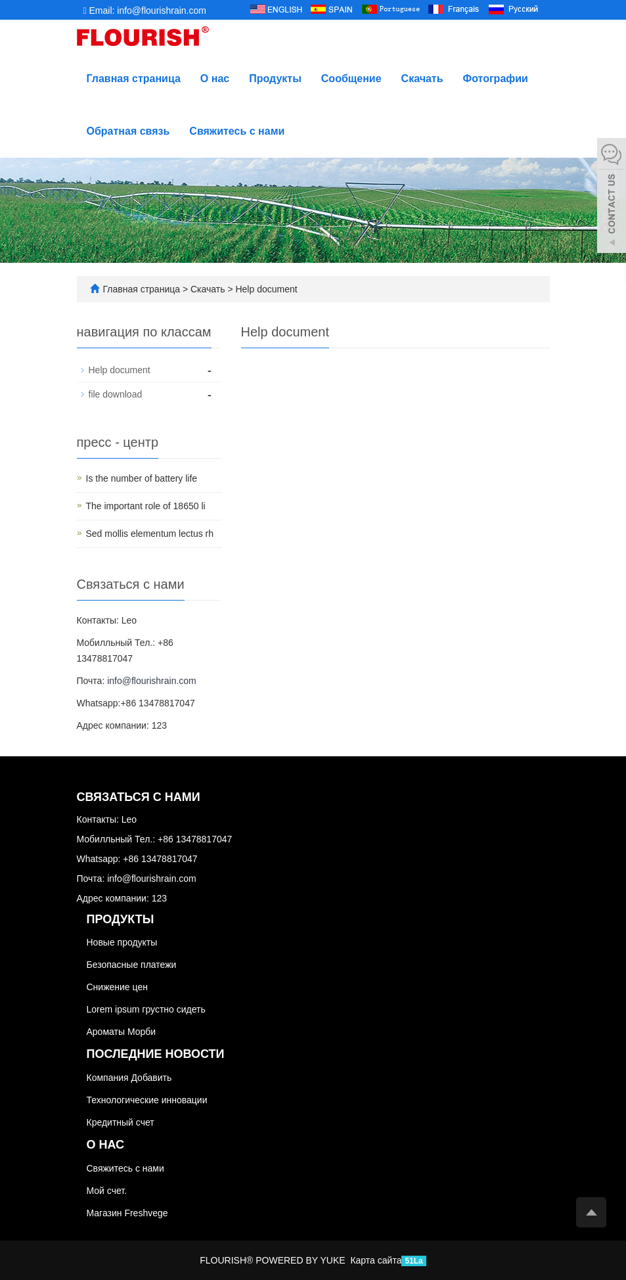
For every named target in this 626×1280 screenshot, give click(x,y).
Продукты (275, 78)
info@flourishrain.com (151, 680)
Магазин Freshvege (127, 1213)
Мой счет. (107, 1190)
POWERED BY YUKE (301, 1260)
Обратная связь (128, 131)
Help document (265, 289)
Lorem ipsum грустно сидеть (146, 1009)
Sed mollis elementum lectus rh (150, 533)
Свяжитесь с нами (236, 131)
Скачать (422, 78)
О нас (214, 78)
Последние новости (156, 1054)
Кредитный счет (120, 1122)
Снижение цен (117, 987)
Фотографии (495, 78)
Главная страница (134, 78)
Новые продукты (122, 942)
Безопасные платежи (132, 964)
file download (116, 394)
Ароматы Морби (121, 1031)
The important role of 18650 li (146, 506)
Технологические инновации (147, 1100)
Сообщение (351, 78)
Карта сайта (375, 1260)
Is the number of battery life (142, 478)
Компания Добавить (129, 1077)
